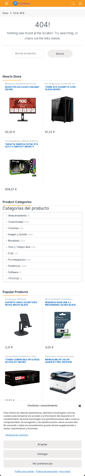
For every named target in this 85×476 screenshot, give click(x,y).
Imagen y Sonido (15, 234)
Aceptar (42, 444)
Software (11, 272)
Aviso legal (64, 471)
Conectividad (13, 221)
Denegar (42, 454)
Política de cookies (24, 471)
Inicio (5, 13)
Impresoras (50, 356)
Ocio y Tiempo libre (17, 246)
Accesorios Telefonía (15, 299)
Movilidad (11, 240)
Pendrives (67, 299)
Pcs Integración (52, 84)
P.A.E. (8, 253)
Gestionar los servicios (16, 435)
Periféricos (11, 265)
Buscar (60, 53)
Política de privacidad (46, 471)
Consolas (11, 228)
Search (73, 3)
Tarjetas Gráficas (29, 141)
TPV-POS (11, 278)
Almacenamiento (15, 215)
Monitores (10, 84)
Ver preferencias (42, 463)
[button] (80, 405)
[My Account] (80, 3)
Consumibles (11, 356)
